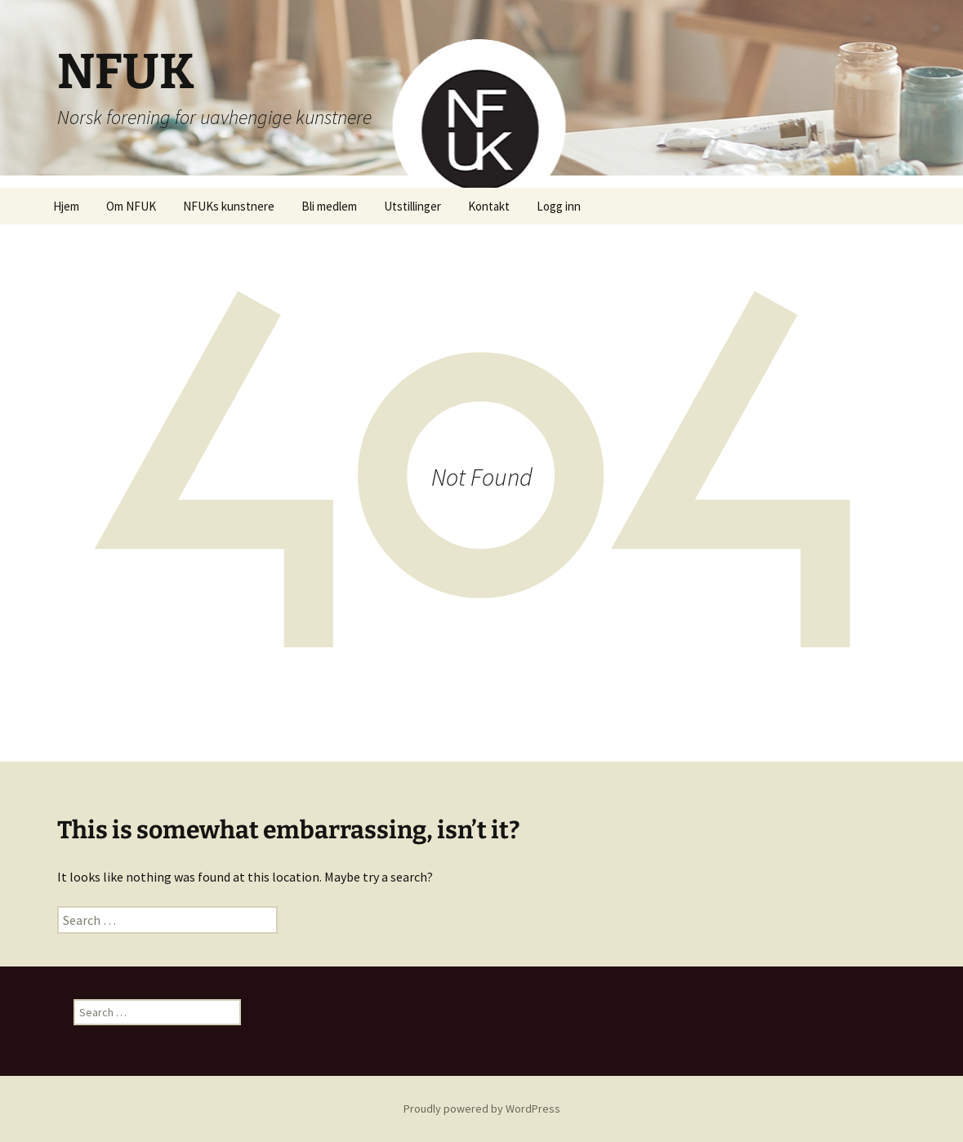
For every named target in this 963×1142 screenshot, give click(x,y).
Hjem (66, 206)
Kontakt (489, 206)
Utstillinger (412, 206)
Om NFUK (131, 206)
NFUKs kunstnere (228, 206)
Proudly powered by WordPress (481, 1108)
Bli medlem (329, 206)
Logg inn (559, 206)
